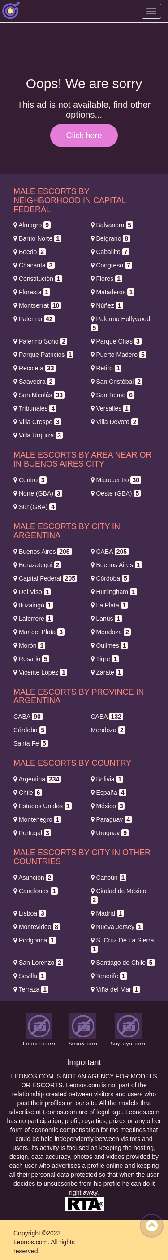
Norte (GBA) (37, 493)
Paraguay (111, 819)
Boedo (29, 251)
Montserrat (37, 305)
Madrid (107, 913)
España (108, 792)
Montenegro (37, 819)
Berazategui (37, 564)
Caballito (110, 251)
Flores (106, 278)
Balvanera (112, 225)
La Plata (109, 605)
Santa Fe (30, 743)
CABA (110, 551)
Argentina (37, 779)
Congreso (111, 265)
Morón (29, 645)
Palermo (34, 318)
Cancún (109, 877)
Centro (30, 480)
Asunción (33, 877)
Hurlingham (114, 591)
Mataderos (113, 292)
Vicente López (40, 672)
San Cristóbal (117, 381)
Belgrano (110, 238)
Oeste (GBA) (116, 493)
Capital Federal (45, 578)
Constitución (37, 278)
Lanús (106, 618)
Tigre (105, 658)
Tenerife (109, 976)
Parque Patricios (43, 354)
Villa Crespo (37, 421)
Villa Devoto (114, 421)
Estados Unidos (42, 806)
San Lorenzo (38, 962)
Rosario (31, 658)
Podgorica (34, 940)
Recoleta (34, 368)
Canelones (35, 891)
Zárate (107, 672)
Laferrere (33, 618)
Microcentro (116, 480)
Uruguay (110, 832)
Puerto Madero (118, 354)
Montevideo (36, 926)
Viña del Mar (115, 989)
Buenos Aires (42, 551)
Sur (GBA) (34, 506)
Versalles (110, 408)
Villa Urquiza (38, 435)
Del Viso (32, 591)
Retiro (106, 368)
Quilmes (109, 645)
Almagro (32, 225)
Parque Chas (116, 341)
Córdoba (110, 578)
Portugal (32, 832)
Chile (27, 792)
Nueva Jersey (117, 926)
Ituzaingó (33, 605)
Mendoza (111, 632)
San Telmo (112, 395)
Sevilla (29, 976)
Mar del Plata (39, 632)
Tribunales (34, 408)
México (108, 806)
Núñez (107, 305)
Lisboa (29, 913)
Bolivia (107, 779)
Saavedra (34, 381)
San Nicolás (39, 395)
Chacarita (34, 265)
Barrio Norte (37, 238)
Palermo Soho (40, 341)
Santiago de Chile (123, 962)
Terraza (30, 989)
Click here (84, 135)
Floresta (31, 292)
